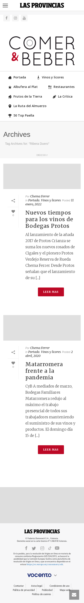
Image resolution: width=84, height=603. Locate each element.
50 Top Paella (21, 115)
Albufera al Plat (23, 87)
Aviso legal (36, 586)
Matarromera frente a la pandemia (44, 371)
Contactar (19, 586)
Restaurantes (61, 87)
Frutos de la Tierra (25, 96)
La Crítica (63, 96)
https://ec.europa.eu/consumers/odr (45, 564)
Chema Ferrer (40, 196)
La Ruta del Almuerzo (27, 106)
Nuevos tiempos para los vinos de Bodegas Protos (49, 219)
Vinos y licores (50, 77)
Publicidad (47, 590)
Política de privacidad (24, 590)
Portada (17, 77)
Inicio (41, 155)
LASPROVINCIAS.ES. (42, 531)
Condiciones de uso (59, 586)
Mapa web (65, 590)
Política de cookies (41, 594)
